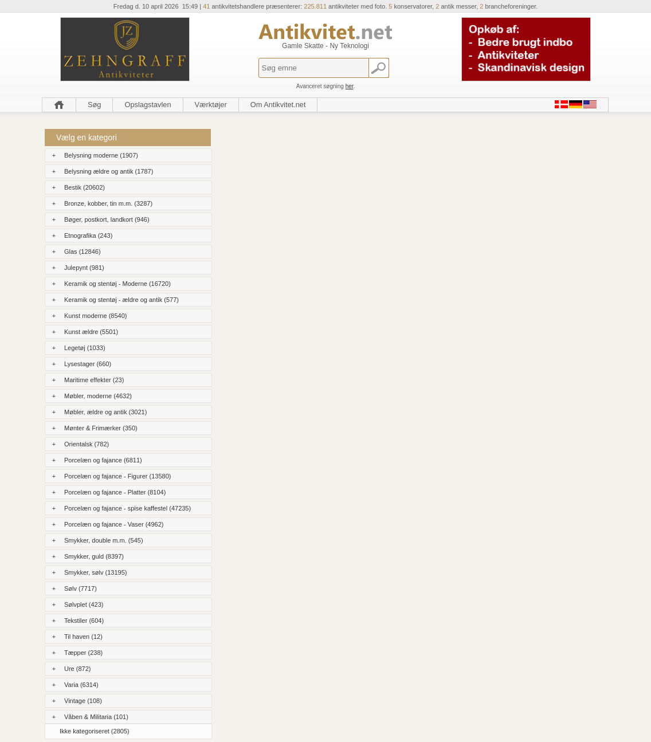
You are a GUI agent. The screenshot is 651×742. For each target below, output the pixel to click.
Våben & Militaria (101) (96, 716)
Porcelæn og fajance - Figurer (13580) (117, 476)
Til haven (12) (83, 636)
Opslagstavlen (147, 104)
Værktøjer (211, 104)
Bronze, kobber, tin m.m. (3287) (108, 203)
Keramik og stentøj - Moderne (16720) (117, 283)
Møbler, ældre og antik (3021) (105, 412)
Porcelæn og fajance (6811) (103, 460)
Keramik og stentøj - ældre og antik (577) (121, 299)
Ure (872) (77, 668)
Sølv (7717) (80, 588)
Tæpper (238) (83, 652)
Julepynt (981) (84, 267)
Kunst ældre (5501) (91, 331)
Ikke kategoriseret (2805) (95, 731)
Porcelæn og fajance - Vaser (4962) (113, 524)
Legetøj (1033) (84, 347)
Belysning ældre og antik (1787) (108, 171)
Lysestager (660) (87, 363)
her (350, 86)
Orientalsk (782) (86, 444)
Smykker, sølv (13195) (95, 572)
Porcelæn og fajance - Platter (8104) (115, 492)
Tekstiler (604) (84, 620)
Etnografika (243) (88, 235)
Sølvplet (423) (83, 604)
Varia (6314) (81, 684)
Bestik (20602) (84, 187)
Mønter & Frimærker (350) (101, 428)
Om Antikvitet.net (278, 104)
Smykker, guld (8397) (94, 556)
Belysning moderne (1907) (101, 155)
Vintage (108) (83, 700)
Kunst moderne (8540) (95, 315)
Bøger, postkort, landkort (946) (107, 219)
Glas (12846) (82, 251)
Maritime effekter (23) (94, 379)
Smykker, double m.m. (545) (103, 540)
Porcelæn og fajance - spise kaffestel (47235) (127, 508)
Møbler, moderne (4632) (98, 395)
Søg (94, 104)
